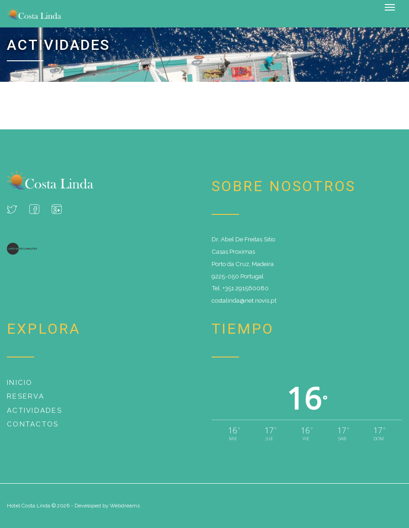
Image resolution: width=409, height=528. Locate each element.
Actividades (34, 410)
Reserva (25, 396)
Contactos (32, 424)
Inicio (20, 383)
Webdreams (125, 505)
